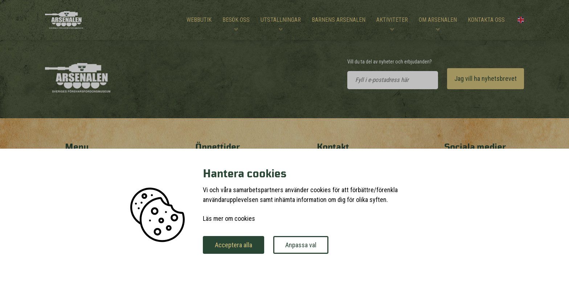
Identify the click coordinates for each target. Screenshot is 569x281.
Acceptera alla (233, 245)
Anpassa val (300, 245)
